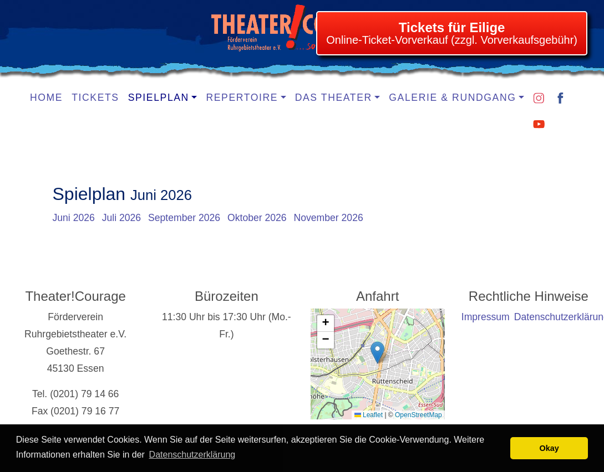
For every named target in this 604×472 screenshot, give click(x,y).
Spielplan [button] (158, 97)
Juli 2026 (121, 217)
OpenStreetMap (418, 415)
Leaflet (368, 415)
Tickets (95, 97)
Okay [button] (549, 448)
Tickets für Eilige (452, 27)
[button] (377, 352)
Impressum (485, 316)
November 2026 (328, 217)
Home (46, 97)
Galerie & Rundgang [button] (452, 97)
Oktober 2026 (257, 217)
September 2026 (184, 217)
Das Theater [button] (333, 97)
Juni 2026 (74, 217)
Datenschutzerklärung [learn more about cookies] (192, 454)
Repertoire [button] (242, 97)
